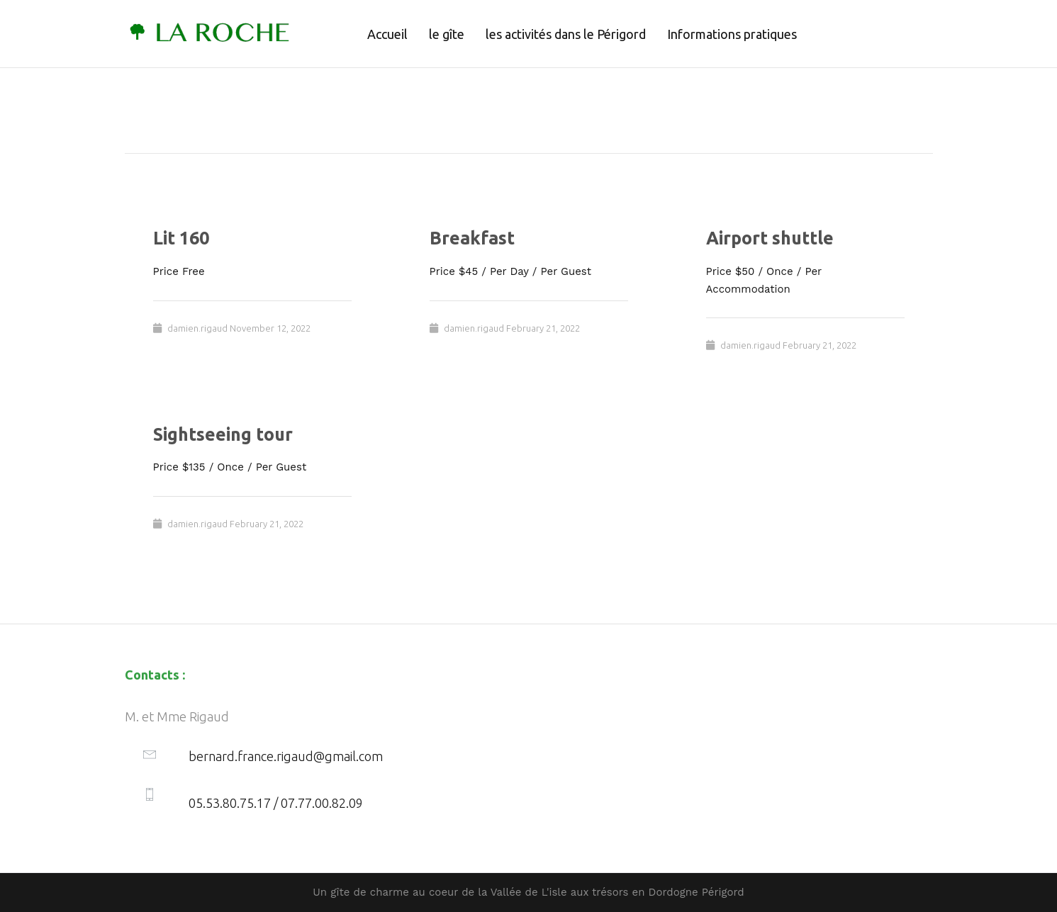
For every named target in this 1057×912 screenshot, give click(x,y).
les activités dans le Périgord (566, 34)
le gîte (446, 34)
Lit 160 (181, 238)
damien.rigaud (197, 328)
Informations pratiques (732, 34)
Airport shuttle (770, 238)
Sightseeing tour (223, 434)
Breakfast (472, 238)
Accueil (387, 34)
